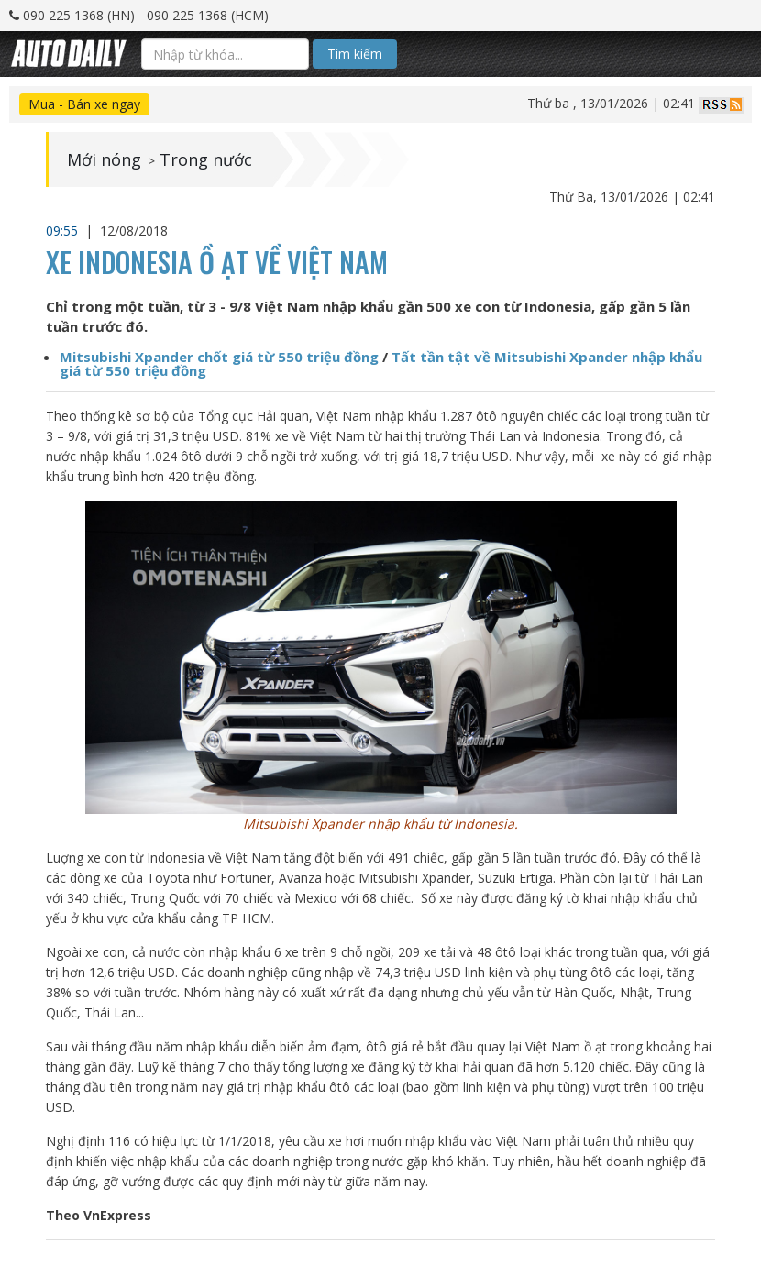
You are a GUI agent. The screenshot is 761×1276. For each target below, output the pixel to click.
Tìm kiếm (354, 53)
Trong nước (206, 159)
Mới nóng (104, 159)
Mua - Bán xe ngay (84, 104)
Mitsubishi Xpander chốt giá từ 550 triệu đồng (219, 356)
